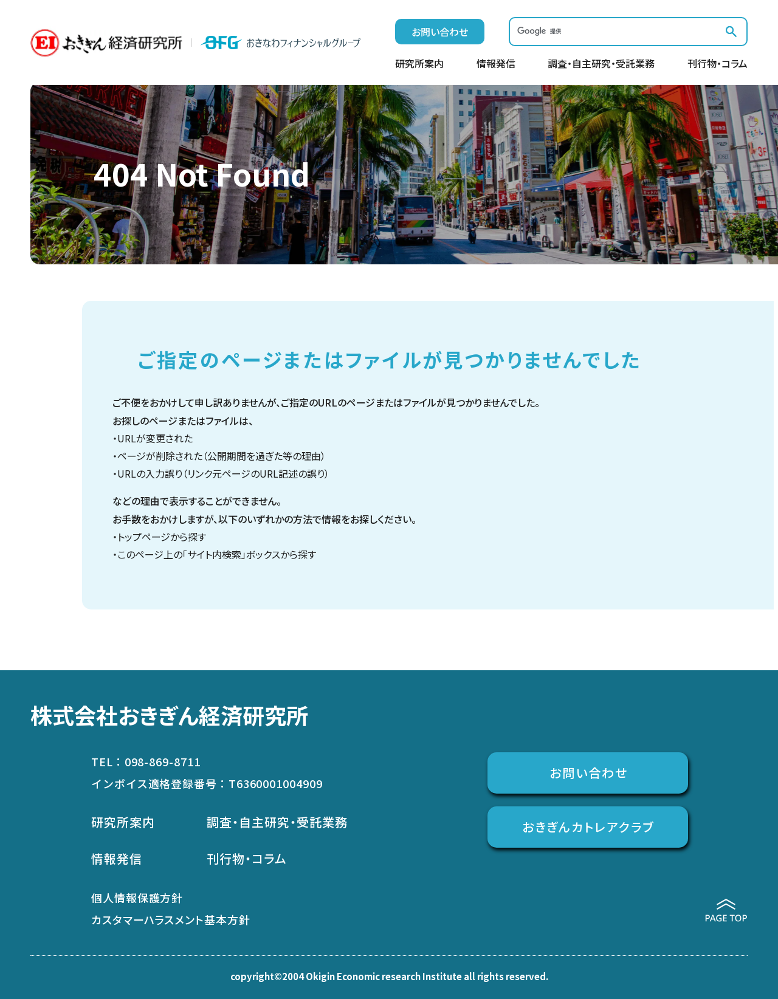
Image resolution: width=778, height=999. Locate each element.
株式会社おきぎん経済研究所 (169, 715)
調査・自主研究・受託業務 (601, 64)
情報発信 (496, 64)
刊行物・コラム (717, 64)
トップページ (143, 536)
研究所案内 (419, 64)
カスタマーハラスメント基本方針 (170, 919)
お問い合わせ (439, 31)
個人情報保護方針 (137, 897)
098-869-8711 (163, 761)
